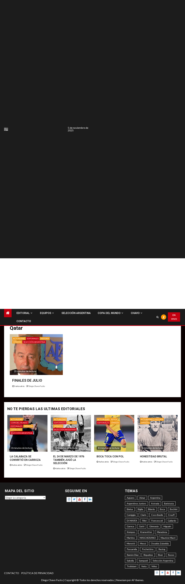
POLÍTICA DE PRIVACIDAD (37, 573)
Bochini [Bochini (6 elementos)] (173, 509)
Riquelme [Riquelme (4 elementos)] (148, 554)
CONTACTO (23, 321)
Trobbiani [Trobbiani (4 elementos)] (131, 566)
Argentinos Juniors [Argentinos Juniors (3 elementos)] (136, 503)
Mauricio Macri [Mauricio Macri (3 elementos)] (168, 537)
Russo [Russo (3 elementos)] (171, 554)
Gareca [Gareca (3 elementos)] (130, 526)
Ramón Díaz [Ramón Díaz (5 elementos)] (133, 554)
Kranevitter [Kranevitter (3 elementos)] (146, 532)
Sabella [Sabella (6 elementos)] (130, 560)
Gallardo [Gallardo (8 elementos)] (172, 520)
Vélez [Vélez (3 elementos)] (154, 566)
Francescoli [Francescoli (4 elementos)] (157, 520)
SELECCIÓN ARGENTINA (76, 313)
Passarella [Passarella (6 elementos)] (132, 549)
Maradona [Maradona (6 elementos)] (162, 532)
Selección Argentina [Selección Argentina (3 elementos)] (163, 560)
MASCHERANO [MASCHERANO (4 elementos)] (148, 537)
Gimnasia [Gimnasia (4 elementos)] (154, 526)
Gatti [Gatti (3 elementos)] (141, 526)
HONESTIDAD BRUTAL (153, 456)
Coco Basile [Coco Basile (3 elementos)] (157, 515)
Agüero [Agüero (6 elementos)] (130, 497)
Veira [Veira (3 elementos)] (143, 566)
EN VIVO (174, 317)
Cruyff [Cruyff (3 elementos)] (171, 515)
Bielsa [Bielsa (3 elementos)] (130, 509)
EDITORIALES (33, 338)
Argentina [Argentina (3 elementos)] (155, 497)
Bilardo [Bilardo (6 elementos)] (151, 509)
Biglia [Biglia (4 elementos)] (140, 509)
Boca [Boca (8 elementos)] (162, 509)
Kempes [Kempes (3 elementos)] (131, 532)
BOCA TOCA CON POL (110, 456)
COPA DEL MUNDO (109, 313)
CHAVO (135, 313)
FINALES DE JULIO (27, 380)
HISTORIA (44, 338)
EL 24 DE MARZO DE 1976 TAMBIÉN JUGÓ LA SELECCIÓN (68, 460)
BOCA (114, 419)
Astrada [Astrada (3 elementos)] (155, 503)
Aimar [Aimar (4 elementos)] (142, 497)
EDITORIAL (23, 313)
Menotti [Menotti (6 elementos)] (131, 543)
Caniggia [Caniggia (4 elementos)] (131, 515)
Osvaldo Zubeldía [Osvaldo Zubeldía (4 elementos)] (160, 543)
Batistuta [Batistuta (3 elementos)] (169, 503)
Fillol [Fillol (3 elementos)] (144, 520)
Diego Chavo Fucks (37, 386)
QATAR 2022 (16, 429)
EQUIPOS (45, 313)
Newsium (121, 580)
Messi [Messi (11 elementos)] (143, 543)
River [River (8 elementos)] (160, 554)
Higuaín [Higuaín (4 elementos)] (167, 526)
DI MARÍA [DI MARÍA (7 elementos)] (132, 520)
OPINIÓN (17, 342)
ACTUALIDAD (19, 338)
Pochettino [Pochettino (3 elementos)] (148, 549)
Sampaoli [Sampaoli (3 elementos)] (143, 560)
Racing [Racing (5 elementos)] (161, 549)
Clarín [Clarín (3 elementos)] (143, 515)
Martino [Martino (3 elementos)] (131, 537)
